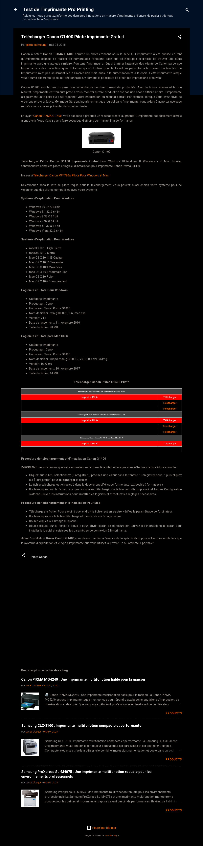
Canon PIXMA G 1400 (47, 116)
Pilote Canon (39, 557)
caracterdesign (112, 835)
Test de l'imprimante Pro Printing (58, 9)
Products (174, 713)
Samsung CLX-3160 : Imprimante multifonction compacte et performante (81, 725)
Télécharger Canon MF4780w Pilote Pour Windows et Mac (71, 175)
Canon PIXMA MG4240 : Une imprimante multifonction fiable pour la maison (83, 679)
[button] (179, 37)
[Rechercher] (187, 11)
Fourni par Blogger (101, 828)
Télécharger (169, 403)
